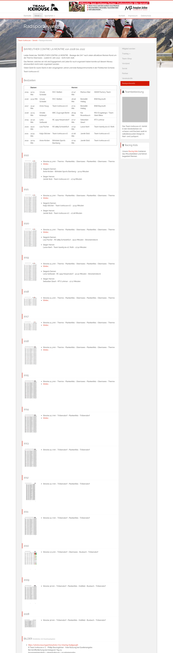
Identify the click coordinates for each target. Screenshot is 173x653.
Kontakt (122, 16)
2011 (26, 511)
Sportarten (50, 16)
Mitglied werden (128, 49)
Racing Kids (131, 145)
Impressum (133, 16)
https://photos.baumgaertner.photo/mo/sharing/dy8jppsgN (53, 645)
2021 (26, 189)
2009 (26, 579)
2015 (26, 375)
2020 (26, 223)
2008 (26, 614)
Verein (38, 16)
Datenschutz (146, 16)
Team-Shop (127, 59)
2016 (26, 341)
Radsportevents (128, 83)
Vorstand (126, 63)
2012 (26, 477)
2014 (26, 409)
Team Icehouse (24, 40)
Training (126, 54)
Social (124, 68)
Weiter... (46, 164)
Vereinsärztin (127, 78)
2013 (26, 443)
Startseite (27, 16)
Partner (125, 73)
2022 (26, 155)
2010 (26, 545)
